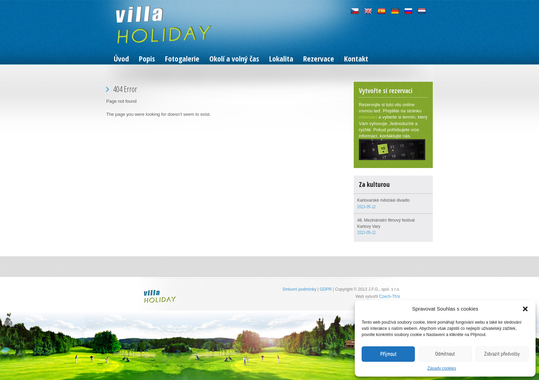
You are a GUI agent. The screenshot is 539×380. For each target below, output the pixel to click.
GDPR (326, 289)
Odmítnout (445, 354)
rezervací (368, 117)
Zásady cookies (441, 368)
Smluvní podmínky (299, 289)
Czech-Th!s (389, 296)
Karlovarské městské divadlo (383, 200)
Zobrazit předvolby (502, 354)
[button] (525, 308)
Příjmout (388, 354)
